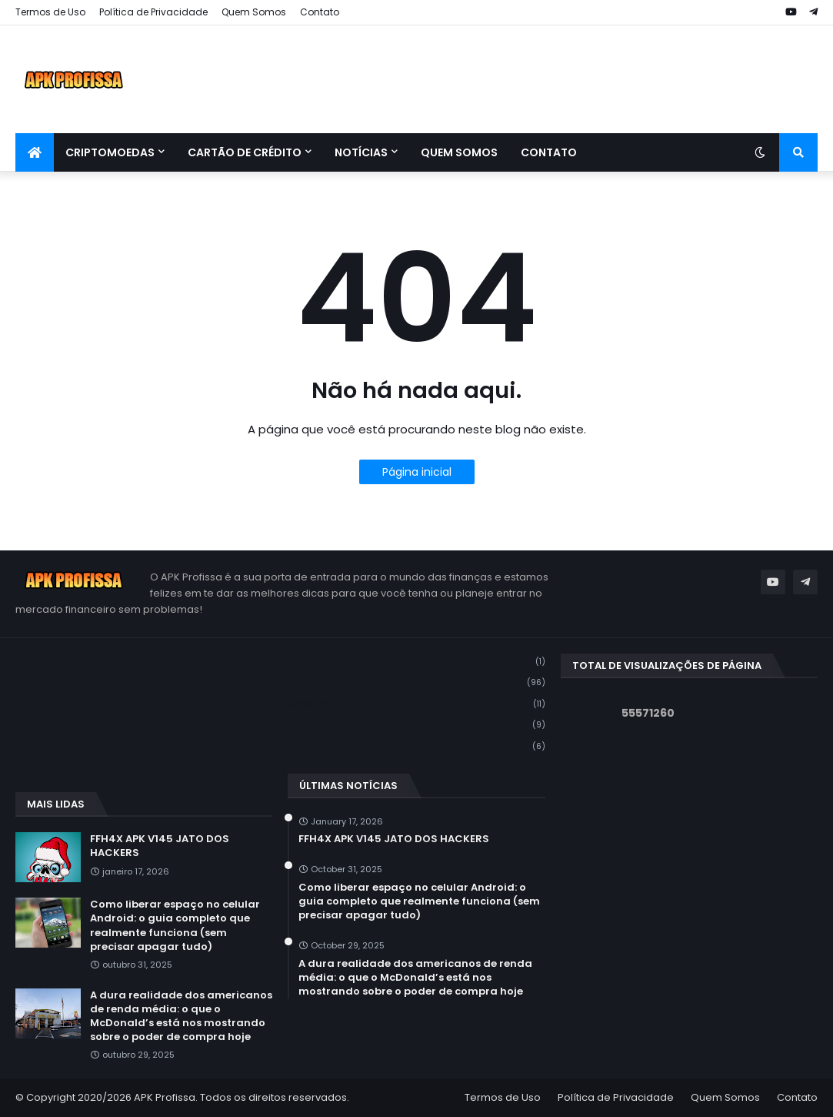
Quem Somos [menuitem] (459, 152)
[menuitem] (34, 152)
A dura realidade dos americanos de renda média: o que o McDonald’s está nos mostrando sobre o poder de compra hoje (181, 1016)
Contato (319, 11)
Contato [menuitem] (549, 152)
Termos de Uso (50, 11)
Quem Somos (254, 11)
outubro (416, 682)
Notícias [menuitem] (361, 152)
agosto (416, 725)
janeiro (416, 662)
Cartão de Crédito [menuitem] (245, 152)
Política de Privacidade (153, 11)
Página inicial (416, 472)
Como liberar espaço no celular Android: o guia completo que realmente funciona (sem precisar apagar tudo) (175, 926)
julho (416, 746)
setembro (416, 704)
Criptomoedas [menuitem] (110, 152)
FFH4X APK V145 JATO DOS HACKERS (159, 846)
